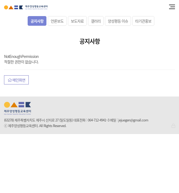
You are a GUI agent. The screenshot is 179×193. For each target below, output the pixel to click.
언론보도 (57, 21)
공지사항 (37, 21)
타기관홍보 (143, 21)
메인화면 (16, 80)
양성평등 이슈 (118, 21)
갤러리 (96, 21)
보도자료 (77, 21)
